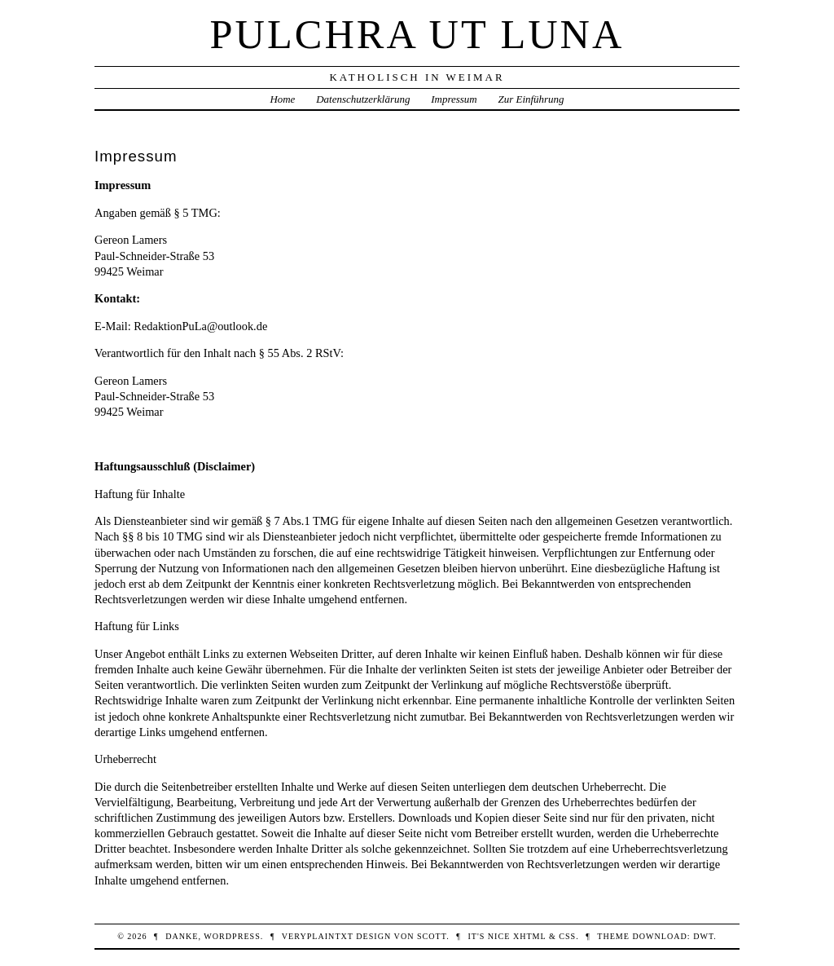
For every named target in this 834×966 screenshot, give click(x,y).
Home (282, 99)
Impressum (453, 99)
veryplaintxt (317, 936)
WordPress (232, 936)
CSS (567, 936)
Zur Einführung (531, 99)
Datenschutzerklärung (363, 99)
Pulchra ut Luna (417, 34)
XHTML (529, 936)
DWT (703, 936)
